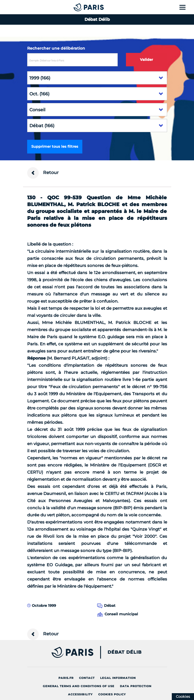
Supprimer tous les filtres (54, 146)
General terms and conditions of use (78, 686)
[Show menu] (185, 7)
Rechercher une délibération (56, 48)
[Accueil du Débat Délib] (77, 7)
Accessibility (80, 694)
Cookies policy (112, 694)
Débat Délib (125, 652)
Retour (43, 173)
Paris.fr (66, 678)
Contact (87, 678)
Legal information (118, 678)
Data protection (135, 686)
